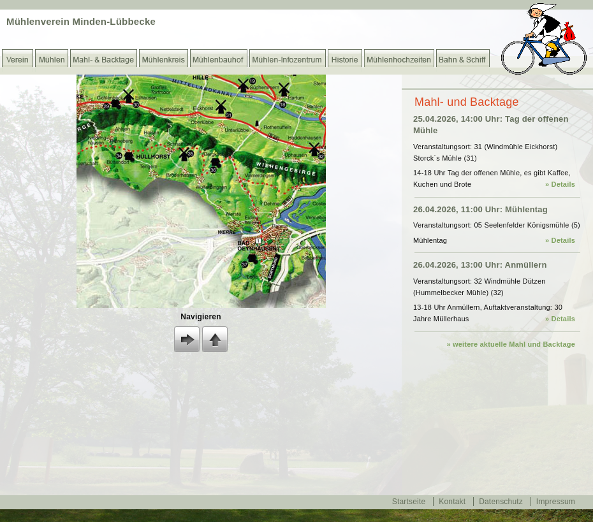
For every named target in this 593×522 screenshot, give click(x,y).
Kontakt (452, 501)
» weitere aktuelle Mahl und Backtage (510, 344)
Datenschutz (501, 501)
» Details (560, 184)
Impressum (555, 501)
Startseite (409, 501)
